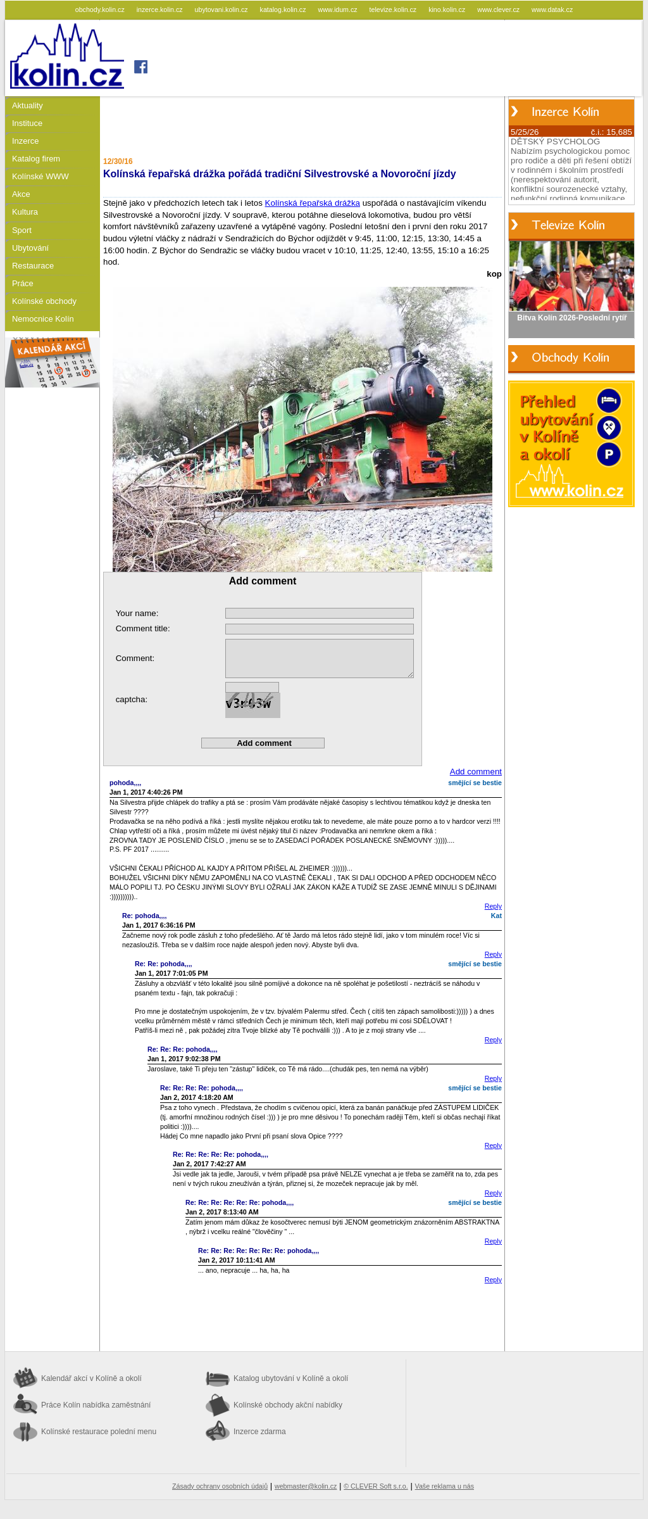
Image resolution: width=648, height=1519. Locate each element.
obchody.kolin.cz (101, 9)
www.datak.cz (552, 9)
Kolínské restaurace (98, 1431)
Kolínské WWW (40, 176)
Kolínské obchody (44, 301)
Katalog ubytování (291, 1378)
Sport (22, 230)
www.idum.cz (338, 9)
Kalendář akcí (91, 1378)
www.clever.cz (499, 9)
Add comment (476, 771)
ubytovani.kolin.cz (222, 9)
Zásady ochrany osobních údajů (220, 1486)
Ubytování (30, 248)
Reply (493, 906)
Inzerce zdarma (260, 1431)
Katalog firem (36, 158)
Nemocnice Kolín (43, 319)
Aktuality (27, 105)
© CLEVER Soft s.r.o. (376, 1486)
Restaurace (33, 265)
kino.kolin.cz (447, 9)
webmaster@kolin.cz (306, 1486)
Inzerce (25, 141)
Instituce (27, 123)
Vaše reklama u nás (444, 1486)
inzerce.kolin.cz (161, 9)
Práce (23, 283)
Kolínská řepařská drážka (312, 203)
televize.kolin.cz (394, 9)
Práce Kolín (96, 1405)
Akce (21, 194)
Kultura (25, 212)
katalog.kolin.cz (284, 9)
